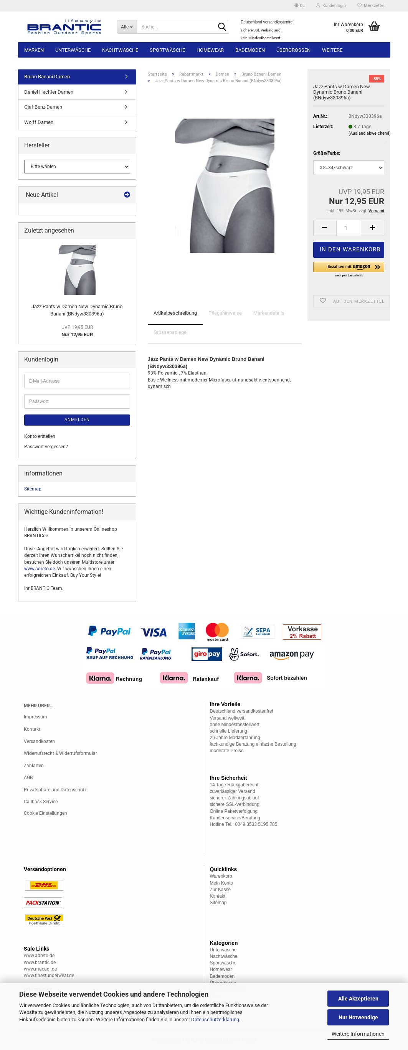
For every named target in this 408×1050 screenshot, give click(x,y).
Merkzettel (371, 5)
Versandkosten (39, 741)
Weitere (332, 50)
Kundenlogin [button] (331, 5)
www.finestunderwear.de (49, 975)
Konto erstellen (39, 436)
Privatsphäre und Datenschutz (55, 789)
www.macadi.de (40, 969)
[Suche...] (127, 27)
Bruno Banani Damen (47, 76)
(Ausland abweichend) (370, 133)
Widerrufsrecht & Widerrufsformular (60, 753)
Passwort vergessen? (46, 446)
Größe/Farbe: (326, 153)
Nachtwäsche (120, 50)
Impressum (35, 717)
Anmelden (77, 419)
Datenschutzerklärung (215, 1019)
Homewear (210, 50)
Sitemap (32, 489)
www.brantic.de (40, 962)
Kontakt (32, 729)
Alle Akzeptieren (358, 999)
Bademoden (250, 50)
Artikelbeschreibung (175, 313)
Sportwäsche (167, 50)
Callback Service (41, 801)
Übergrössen (293, 50)
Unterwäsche (73, 50)
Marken (34, 50)
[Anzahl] (349, 228)
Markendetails (268, 313)
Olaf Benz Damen (43, 107)
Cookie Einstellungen (45, 813)
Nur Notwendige (358, 1017)
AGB (28, 777)
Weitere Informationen (358, 1034)
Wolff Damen (38, 122)
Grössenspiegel (171, 332)
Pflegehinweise (225, 313)
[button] (300, 6)
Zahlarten (34, 765)
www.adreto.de (39, 568)
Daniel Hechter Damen (48, 92)
